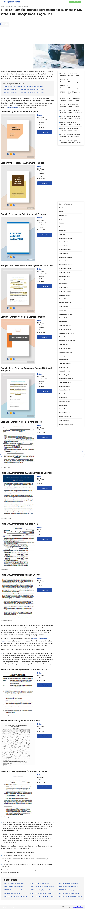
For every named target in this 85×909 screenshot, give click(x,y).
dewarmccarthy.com (6, 715)
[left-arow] (1, 454)
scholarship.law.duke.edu (7, 766)
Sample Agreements (23, 6)
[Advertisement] (42, 29)
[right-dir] (83, 454)
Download (45, 132)
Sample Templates (78, 907)
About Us (13, 907)
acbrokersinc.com (5, 467)
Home (2, 6)
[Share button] (2, 24)
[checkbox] (2, 1)
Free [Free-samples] (75, 2)
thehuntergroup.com (6, 518)
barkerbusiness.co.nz (6, 620)
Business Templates (11, 6)
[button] (82, 2)
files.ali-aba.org (5, 817)
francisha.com (4, 569)
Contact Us (5, 907)
